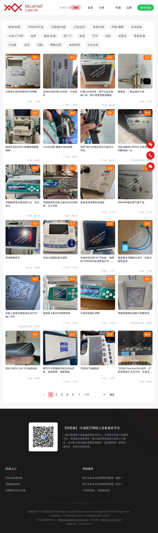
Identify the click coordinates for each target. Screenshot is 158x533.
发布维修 (145, 7)
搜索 (75, 7)
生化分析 (92, 45)
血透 (82, 36)
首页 (90, 8)
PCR (95, 36)
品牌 (129, 7)
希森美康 (139, 36)
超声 (33, 36)
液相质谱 (74, 45)
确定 (112, 394)
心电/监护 (79, 27)
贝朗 (40, 45)
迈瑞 (27, 45)
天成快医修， (89, 490)
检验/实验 (50, 36)
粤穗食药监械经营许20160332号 (73, 519)
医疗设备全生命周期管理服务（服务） (102, 477)
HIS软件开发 (35, 27)
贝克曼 (12, 45)
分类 (101, 7)
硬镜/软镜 (14, 27)
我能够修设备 (13, 484)
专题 (118, 7)
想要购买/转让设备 (16, 490)
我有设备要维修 (14, 477)
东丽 (108, 36)
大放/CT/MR (15, 36)
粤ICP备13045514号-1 (111, 519)
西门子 (68, 36)
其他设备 (136, 27)
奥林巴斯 (98, 27)
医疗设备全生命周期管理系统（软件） (102, 484)
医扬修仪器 (104, 490)
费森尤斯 (55, 45)
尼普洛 (122, 36)
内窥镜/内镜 (58, 27)
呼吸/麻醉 (118, 27)
